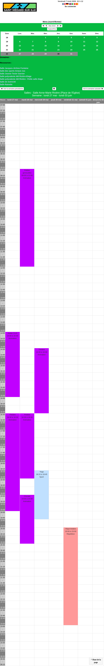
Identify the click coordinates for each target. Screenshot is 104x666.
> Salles (3, 60)
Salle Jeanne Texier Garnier (12, 74)
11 (84, 42)
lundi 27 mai (12, 100)
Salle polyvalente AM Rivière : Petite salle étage (21, 79)
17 (71, 46)
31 (71, 54)
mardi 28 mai (27, 100)
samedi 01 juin (85, 100)
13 (20, 46)
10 (71, 42)
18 (7, 38)
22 (46, 50)
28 (33, 54)
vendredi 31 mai (71, 100)
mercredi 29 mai (42, 100)
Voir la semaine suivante (93, 89)
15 (46, 46)
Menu (52, 22)
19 (7, 42)
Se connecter (70, 6)
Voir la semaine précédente (12, 89)
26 (97, 50)
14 (33, 46)
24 (71, 50)
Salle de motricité (8, 82)
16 (58, 46)
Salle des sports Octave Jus (12, 71)
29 (46, 54)
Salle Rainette (6, 84)
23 (58, 50)
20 (7, 46)
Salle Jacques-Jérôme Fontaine (14, 68)
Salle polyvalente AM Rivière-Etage (15, 76)
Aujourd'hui (52, 29)
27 (20, 54)
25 (84, 50)
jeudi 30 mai (56, 100)
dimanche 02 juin (98, 101)
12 (97, 42)
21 (7, 50)
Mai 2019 (52, 26)
